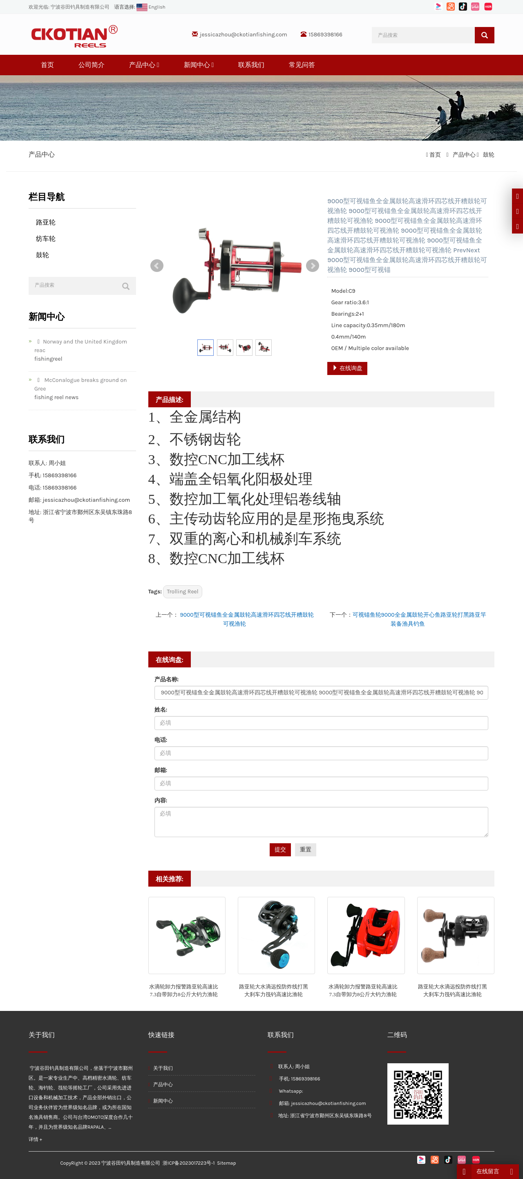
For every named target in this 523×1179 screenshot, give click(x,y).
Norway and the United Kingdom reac (80, 346)
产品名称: (166, 679)
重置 (305, 849)
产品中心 (144, 65)
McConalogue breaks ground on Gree (80, 384)
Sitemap (226, 1163)
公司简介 (91, 65)
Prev (156, 265)
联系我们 (251, 65)
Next (312, 265)
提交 (280, 849)
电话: (161, 740)
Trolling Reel (182, 591)
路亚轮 (46, 222)
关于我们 (160, 1068)
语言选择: (124, 7)
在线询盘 (347, 368)
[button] (158, 65)
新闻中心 (199, 65)
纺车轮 (46, 239)
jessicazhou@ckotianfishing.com (243, 34)
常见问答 (302, 65)
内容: (161, 800)
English (150, 7)
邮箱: (161, 770)
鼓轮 (488, 154)
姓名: (161, 709)
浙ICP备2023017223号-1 (189, 1163)
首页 (47, 65)
